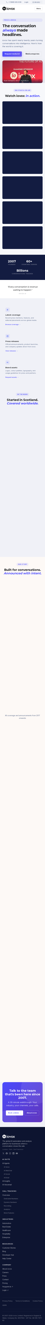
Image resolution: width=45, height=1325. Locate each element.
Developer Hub (8, 1255)
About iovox (32, 1113)
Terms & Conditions (22, 1301)
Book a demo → (14, 1113)
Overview (6, 1195)
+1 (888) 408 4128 (13, 2)
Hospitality (6, 1234)
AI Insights (6, 1181)
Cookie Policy (38, 1301)
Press (4, 1276)
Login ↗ (5, 1290)
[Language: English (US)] (37, 2)
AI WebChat (8, 1170)
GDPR (4, 1305)
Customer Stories (9, 1248)
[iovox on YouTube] (17, 1153)
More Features (9, 1213)
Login (26, 2)
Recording (7, 1206)
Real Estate (6, 1227)
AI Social (7, 1174)
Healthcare (6, 1230)
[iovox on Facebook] (7, 1153)
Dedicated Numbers (11, 1199)
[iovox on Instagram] (10, 1153)
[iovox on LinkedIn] (13, 1153)
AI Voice (6, 1167)
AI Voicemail (7, 1185)
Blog (4, 1251)
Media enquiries (32, 54)
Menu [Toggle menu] (38, 8)
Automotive (6, 1223)
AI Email (6, 1178)
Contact (5, 1280)
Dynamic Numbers (10, 1202)
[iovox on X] (3, 1153)
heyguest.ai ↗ (7, 1287)
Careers (5, 1272)
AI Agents (6, 1163)
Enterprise (6, 1237)
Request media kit (12, 54)
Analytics (7, 1209)
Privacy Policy (7, 1301)
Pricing (5, 1283)
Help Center (6, 1259)
